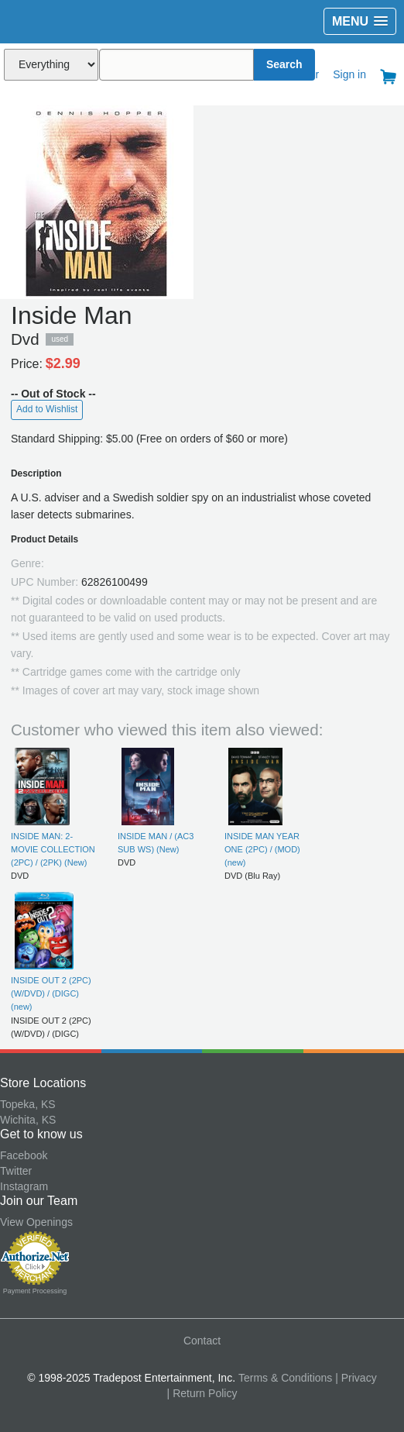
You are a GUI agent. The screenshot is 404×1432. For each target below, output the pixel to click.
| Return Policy (202, 1393)
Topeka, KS (28, 1104)
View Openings (36, 1222)
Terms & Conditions (285, 1378)
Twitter (16, 1171)
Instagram (24, 1186)
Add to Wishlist (46, 409)
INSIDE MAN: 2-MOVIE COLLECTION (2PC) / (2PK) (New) (53, 849)
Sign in (349, 74)
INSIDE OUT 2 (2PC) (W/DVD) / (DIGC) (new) (51, 994)
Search (284, 64)
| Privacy (355, 1378)
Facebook (23, 1155)
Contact (202, 1340)
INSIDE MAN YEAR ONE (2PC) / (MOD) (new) (262, 849)
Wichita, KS (28, 1120)
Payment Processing (35, 1291)
